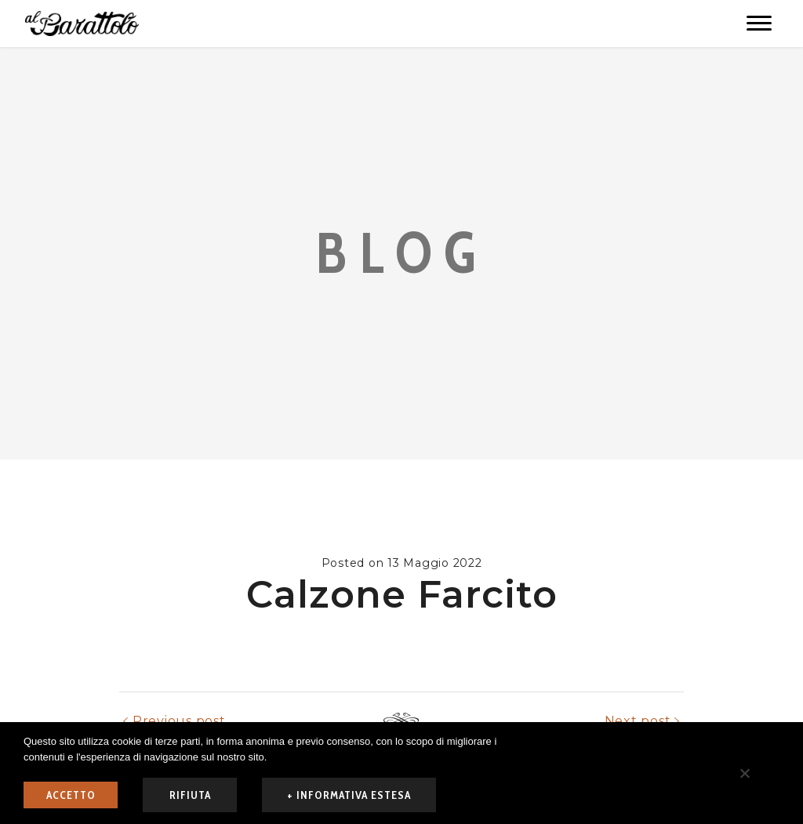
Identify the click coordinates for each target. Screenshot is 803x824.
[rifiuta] (744, 773)
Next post (638, 720)
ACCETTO (71, 795)
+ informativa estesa (349, 795)
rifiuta (190, 795)
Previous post (179, 720)
